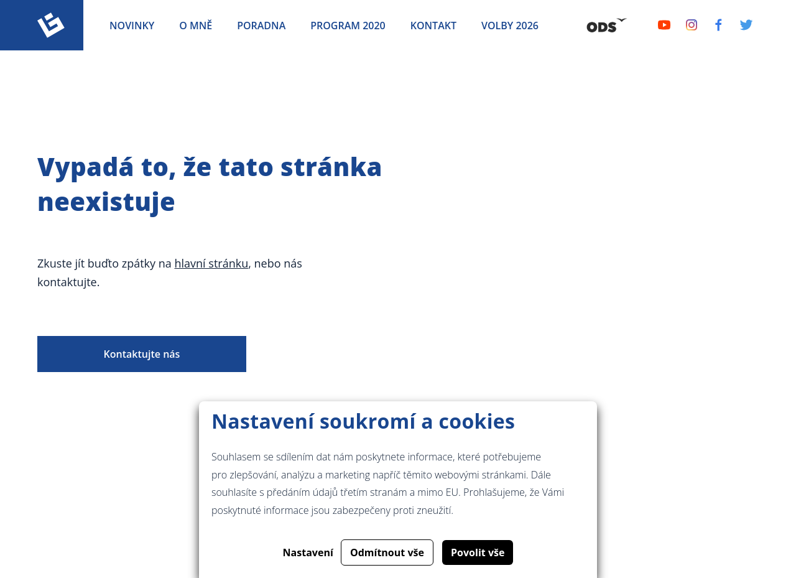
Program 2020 (348, 25)
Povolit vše (477, 552)
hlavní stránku (211, 263)
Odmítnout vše (387, 552)
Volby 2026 (510, 25)
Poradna (261, 25)
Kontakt (433, 25)
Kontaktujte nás (142, 354)
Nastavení (308, 552)
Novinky (131, 25)
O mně (195, 25)
